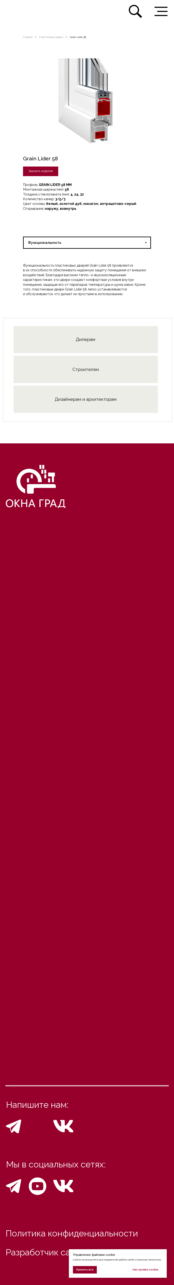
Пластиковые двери (51, 37)
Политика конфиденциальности (72, 1233)
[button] (40, 171)
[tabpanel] (87, 280)
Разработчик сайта (45, 1252)
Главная (28, 37)
